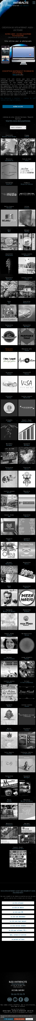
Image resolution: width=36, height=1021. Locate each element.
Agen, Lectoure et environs (18, 935)
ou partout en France (18, 939)
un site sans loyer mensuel (18, 921)
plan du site (30, 1009)
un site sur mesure (18, 907)
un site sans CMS (18, 912)
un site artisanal (18, 903)
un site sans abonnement (18, 917)
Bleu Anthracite (21, 1007)
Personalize (29, 1019)
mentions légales (7, 1009)
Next (33, 52)
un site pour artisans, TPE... (18, 930)
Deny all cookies (19, 1019)
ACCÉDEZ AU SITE (18, 106)
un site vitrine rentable (18, 926)
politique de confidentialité (19, 1009)
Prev (2, 52)
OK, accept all (8, 1019)
